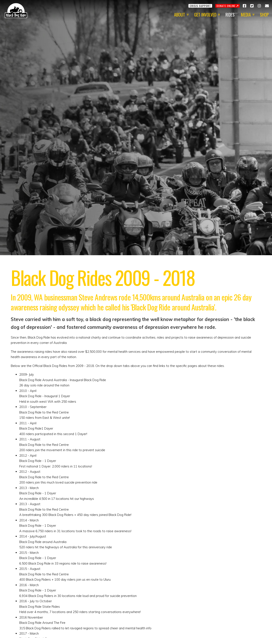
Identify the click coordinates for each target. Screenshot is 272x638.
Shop (264, 14)
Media (246, 14)
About (179, 14)
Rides (230, 14)
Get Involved (205, 14)
